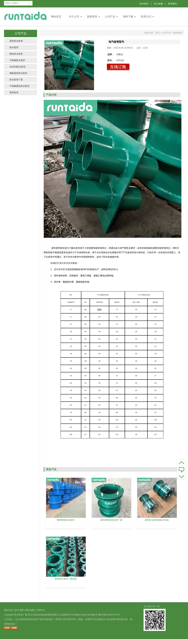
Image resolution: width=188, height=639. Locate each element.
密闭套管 (14, 92)
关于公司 (74, 16)
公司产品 (110, 16)
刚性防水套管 (16, 54)
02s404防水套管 (18, 66)
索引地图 (19, 610)
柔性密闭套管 (60, 269)
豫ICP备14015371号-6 (109, 614)
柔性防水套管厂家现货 (66, 579)
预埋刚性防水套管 (66, 520)
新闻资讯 (92, 16)
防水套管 (14, 47)
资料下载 (128, 16)
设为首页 (144, 3)
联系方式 (146, 16)
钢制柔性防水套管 (18, 73)
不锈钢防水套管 (17, 60)
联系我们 (172, 3)
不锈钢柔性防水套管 (19, 86)
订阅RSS (40, 610)
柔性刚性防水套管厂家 (111, 520)
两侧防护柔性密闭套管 (61, 263)
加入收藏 (158, 3)
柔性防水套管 (16, 41)
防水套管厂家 (16, 79)
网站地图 (29, 610)
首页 (157, 32)
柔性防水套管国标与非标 (157, 520)
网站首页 (56, 16)
